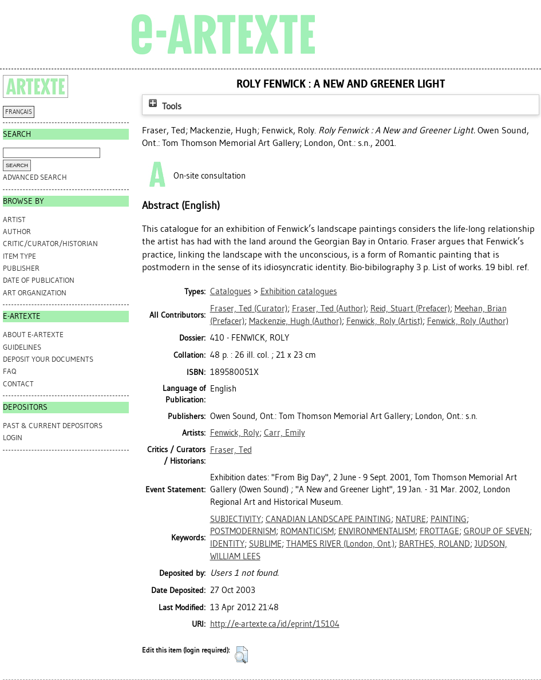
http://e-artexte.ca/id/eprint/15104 (274, 624)
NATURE (411, 519)
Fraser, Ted (231, 450)
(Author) (329, 308)
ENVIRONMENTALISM (376, 531)
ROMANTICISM (307, 531)
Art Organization (34, 292)
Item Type (19, 256)
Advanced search (35, 177)
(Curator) (248, 308)
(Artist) (384, 321)
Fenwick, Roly (234, 433)
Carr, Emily (284, 433)
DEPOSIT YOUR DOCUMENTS (48, 359)
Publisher (21, 268)
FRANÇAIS (18, 112)
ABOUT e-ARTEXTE (33, 334)
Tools (163, 106)
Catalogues (230, 291)
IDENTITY (227, 544)
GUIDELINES (22, 347)
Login (12, 437)
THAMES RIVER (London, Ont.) (340, 544)
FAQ (9, 371)
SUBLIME (265, 544)
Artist (14, 219)
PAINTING (449, 519)
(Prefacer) (410, 308)
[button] (241, 654)
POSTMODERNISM (243, 531)
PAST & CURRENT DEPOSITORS (52, 425)
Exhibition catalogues (298, 291)
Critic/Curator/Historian (50, 243)
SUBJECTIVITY (235, 519)
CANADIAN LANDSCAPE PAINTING (328, 519)
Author (17, 231)
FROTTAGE (439, 531)
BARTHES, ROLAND (434, 544)
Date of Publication (38, 280)
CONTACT (18, 383)
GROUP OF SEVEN (497, 531)
